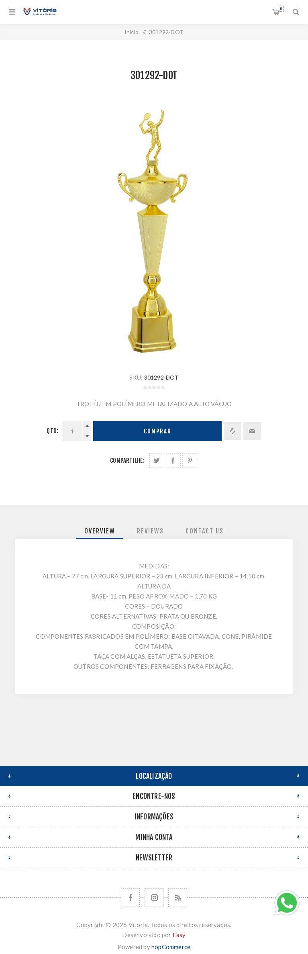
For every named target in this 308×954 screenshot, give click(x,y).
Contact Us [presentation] (205, 531)
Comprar (157, 431)
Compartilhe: (127, 460)
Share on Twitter (156, 460)
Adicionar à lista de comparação (232, 431)
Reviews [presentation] (150, 531)
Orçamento (281, 9)
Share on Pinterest (189, 460)
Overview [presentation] (99, 531)
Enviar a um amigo (252, 431)
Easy (179, 934)
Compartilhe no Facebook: (173, 460)
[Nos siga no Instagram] (154, 897)
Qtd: (52, 431)
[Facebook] (130, 897)
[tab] (99, 531)
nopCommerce (170, 946)
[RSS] (177, 897)
